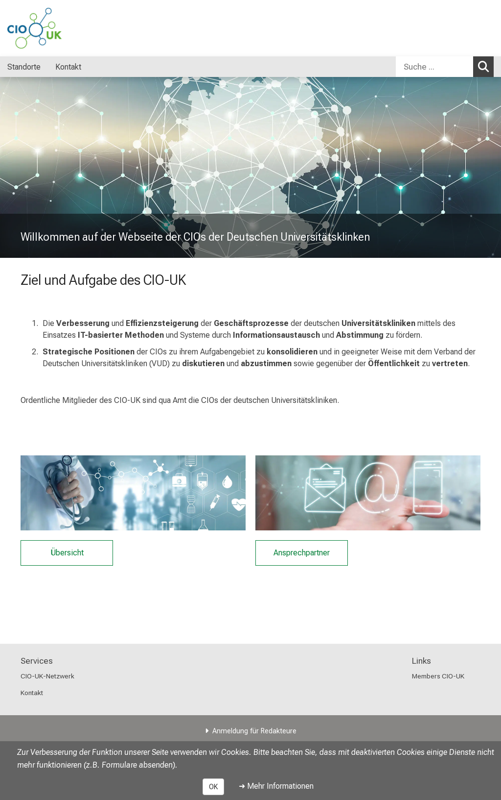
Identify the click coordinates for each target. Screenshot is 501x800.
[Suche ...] (434, 66)
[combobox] (445, 66)
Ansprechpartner (301, 553)
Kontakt (32, 693)
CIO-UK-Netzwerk (47, 676)
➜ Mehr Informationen (276, 786)
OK (213, 787)
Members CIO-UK (438, 676)
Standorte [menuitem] (24, 67)
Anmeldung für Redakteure (254, 731)
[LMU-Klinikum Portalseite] (66, 28)
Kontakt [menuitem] (68, 67)
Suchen (486, 66)
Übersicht (67, 553)
